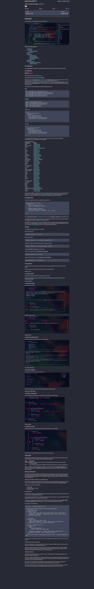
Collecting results (33, 63)
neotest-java (36, 183)
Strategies (29, 60)
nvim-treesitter (41, 77)
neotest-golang (41, 155)
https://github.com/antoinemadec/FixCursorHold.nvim (36, 82)
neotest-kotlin (36, 184)
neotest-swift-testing (38, 195)
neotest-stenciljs (37, 161)
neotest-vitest (36, 159)
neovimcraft (30, 1)
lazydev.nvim (41, 229)
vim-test (58, 202)
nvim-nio (32, 75)
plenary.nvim (39, 75)
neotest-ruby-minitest (38, 166)
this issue (29, 85)
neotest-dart (36, 167)
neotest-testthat (37, 169)
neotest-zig (36, 186)
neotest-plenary (37, 154)
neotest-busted (37, 196)
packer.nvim (27, 112)
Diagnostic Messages (34, 58)
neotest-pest (36, 171)
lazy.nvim (27, 128)
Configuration (30, 52)
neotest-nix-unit (37, 198)
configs (64, 1)
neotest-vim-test (48, 200)
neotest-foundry (37, 185)
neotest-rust (36, 172)
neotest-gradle (37, 190)
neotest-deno (36, 181)
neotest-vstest (37, 178)
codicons (36, 232)
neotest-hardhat (37, 194)
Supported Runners (34, 51)
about (67, 1)
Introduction (29, 48)
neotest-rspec (36, 164)
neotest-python (37, 151)
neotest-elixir (36, 175)
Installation (29, 50)
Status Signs (32, 59)
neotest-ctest (36, 189)
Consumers (29, 54)
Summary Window (33, 56)
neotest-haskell (37, 180)
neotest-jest (36, 156)
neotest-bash (36, 193)
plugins (59, 1)
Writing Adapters (30, 61)
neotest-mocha (37, 157)
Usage (28, 53)
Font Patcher (36, 234)
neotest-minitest (37, 165)
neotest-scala (36, 179)
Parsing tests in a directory (35, 62)
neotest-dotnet (37, 176)
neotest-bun (36, 160)
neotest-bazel (36, 191)
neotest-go (36, 155)
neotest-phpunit (37, 170)
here (55, 234)
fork (52, 232)
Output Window (33, 55)
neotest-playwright (37, 162)
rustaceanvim (36, 174)
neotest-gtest (36, 188)
